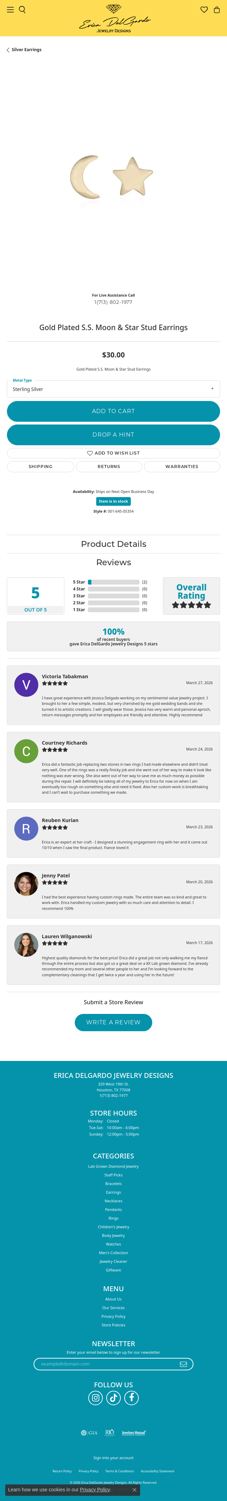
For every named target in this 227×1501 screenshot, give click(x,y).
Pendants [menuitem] (113, 1209)
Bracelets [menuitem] (113, 1183)
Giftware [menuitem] (113, 1269)
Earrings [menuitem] (113, 1192)
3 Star (79, 596)
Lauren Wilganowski (67, 936)
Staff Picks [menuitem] (114, 1174)
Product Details (113, 544)
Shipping (41, 466)
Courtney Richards (65, 742)
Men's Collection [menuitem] (113, 1252)
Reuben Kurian (60, 820)
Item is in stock (113, 501)
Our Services (113, 1307)
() (144, 582)
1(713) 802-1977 (113, 302)
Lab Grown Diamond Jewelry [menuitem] (113, 1166)
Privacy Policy (113, 1316)
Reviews (113, 562)
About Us (113, 1299)
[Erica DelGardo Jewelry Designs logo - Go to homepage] (114, 18)
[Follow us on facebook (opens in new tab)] (131, 1398)
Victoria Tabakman (65, 676)
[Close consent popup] (135, 1490)
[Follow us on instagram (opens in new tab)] (95, 1398)
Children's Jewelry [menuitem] (113, 1226)
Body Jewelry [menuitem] (113, 1235)
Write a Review (113, 1022)
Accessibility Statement (157, 1471)
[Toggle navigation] (10, 9)
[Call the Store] (113, 1095)
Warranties (181, 466)
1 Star (79, 610)
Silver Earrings (27, 50)
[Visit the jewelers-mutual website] (134, 1433)
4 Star (79, 589)
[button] (22, 9)
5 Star (79, 582)
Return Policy (62, 1471)
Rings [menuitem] (114, 1218)
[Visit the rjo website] (110, 1433)
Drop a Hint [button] (113, 434)
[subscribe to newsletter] (183, 1364)
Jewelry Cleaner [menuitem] (113, 1261)
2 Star (79, 603)
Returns (109, 466)
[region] (113, 180)
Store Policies (114, 1324)
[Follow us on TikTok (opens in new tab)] (113, 1398)
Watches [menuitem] (113, 1244)
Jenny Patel (56, 875)
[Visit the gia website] (89, 1433)
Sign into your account (113, 1457)
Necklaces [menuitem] (113, 1200)
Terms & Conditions (119, 1471)
